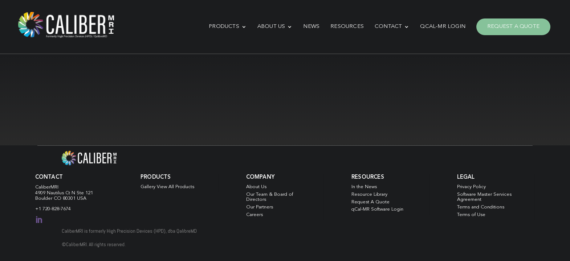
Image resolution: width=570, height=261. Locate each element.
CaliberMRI (46, 187)
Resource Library (369, 194)
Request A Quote (513, 26)
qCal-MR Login (442, 26)
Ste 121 (85, 193)
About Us (271, 26)
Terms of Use (471, 214)
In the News (364, 187)
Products (224, 26)
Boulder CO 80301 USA (60, 198)
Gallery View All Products (167, 187)
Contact (388, 26)
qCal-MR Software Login (377, 209)
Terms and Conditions (480, 207)
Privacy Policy (471, 187)
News (311, 26)
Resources (347, 26)
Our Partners (259, 207)
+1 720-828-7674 (53, 209)
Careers (254, 214)
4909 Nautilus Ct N (56, 193)
